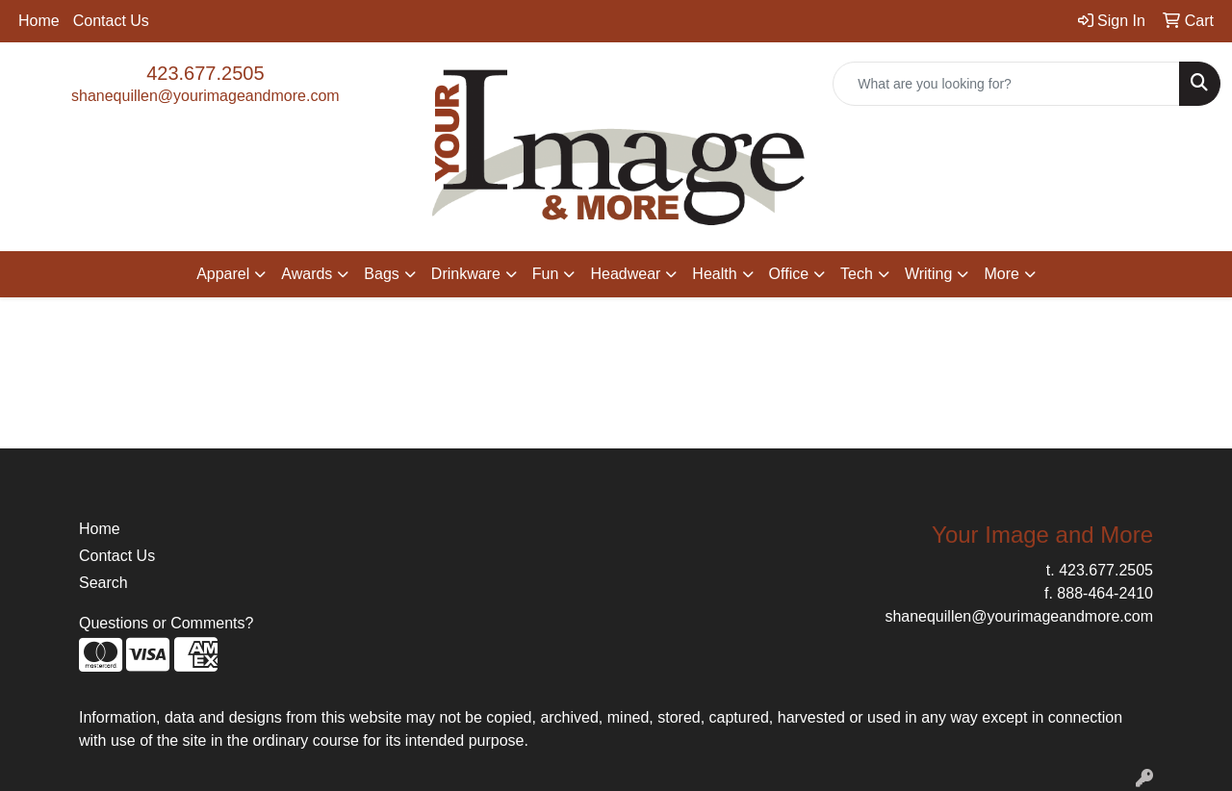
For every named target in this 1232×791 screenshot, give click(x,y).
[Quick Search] (1006, 84)
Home (39, 21)
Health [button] (714, 274)
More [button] (1001, 274)
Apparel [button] (222, 274)
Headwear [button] (625, 274)
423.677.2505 (205, 73)
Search (103, 582)
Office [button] (789, 274)
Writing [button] (929, 274)
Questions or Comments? (166, 623)
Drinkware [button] (465, 274)
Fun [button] (545, 274)
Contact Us (111, 21)
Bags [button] (381, 274)
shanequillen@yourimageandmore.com (205, 96)
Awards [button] (306, 274)
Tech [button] (856, 274)
